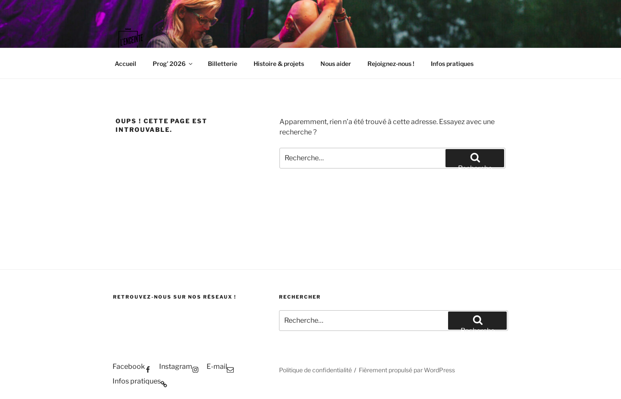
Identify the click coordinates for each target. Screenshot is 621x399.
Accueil (125, 63)
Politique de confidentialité (315, 370)
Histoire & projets (279, 63)
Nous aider (335, 63)
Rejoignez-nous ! (390, 63)
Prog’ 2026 (173, 63)
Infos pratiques (452, 63)
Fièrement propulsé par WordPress (407, 370)
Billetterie (222, 63)
